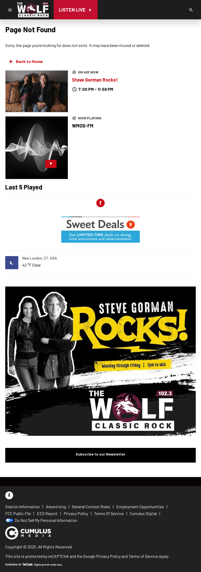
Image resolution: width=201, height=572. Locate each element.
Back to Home (25, 61)
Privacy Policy (108, 556)
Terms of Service (143, 556)
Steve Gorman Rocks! (95, 80)
